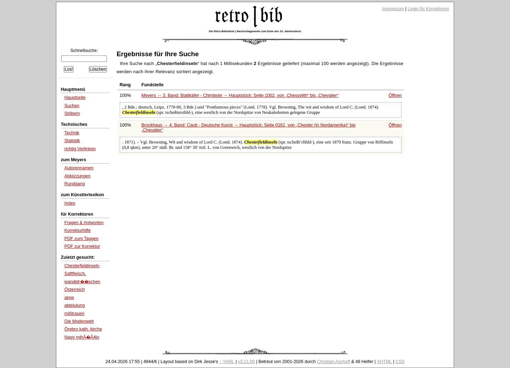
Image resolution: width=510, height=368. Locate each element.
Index (69, 203)
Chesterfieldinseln (82, 265)
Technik (71, 132)
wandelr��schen (82, 281)
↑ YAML (226, 361)
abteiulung (74, 305)
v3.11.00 (246, 361)
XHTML (384, 361)
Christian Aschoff (333, 361)
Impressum (393, 8)
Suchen (71, 105)
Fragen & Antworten (83, 222)
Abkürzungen (77, 176)
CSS (400, 361)
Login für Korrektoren (428, 8)
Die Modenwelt (79, 321)
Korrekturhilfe (77, 230)
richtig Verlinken (80, 148)
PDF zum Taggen (81, 238)
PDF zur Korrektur (82, 246)
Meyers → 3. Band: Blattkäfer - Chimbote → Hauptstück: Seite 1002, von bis (240, 95)
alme (69, 297)
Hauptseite (75, 97)
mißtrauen (74, 313)
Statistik (72, 140)
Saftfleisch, (75, 273)
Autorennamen (79, 167)
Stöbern (72, 113)
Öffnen (395, 95)
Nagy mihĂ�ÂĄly (82, 337)
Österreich (74, 289)
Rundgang (74, 183)
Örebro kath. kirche (83, 329)
